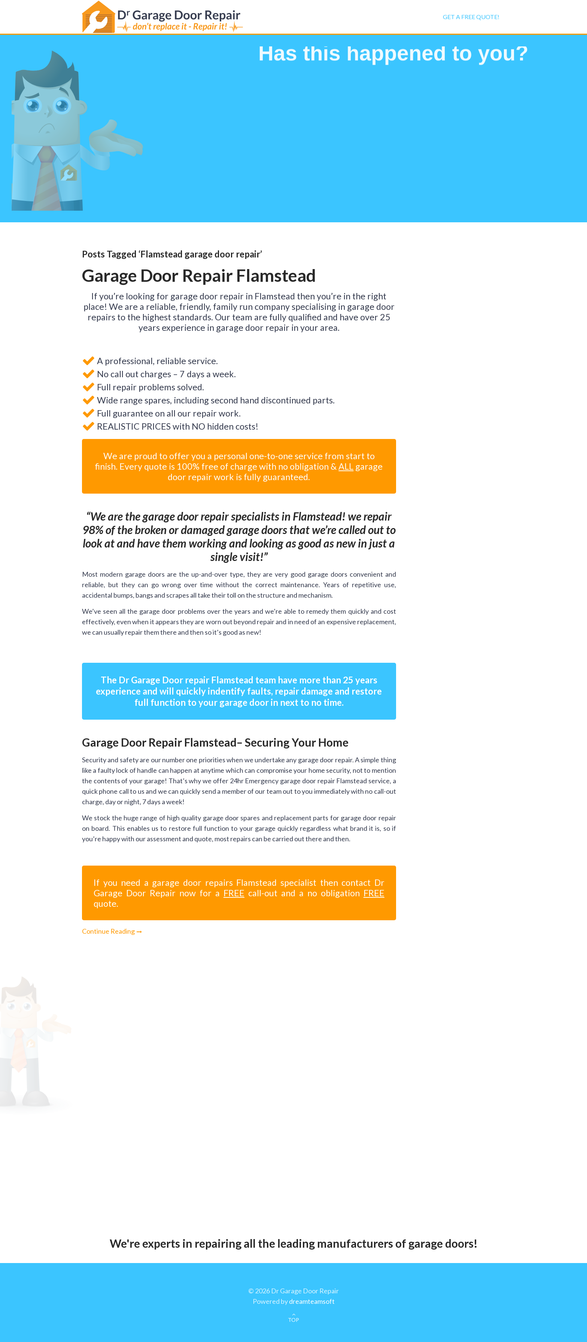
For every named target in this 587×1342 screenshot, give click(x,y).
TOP (293, 1320)
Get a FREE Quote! (471, 16)
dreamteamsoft (312, 1301)
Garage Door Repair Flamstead (199, 275)
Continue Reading (108, 931)
